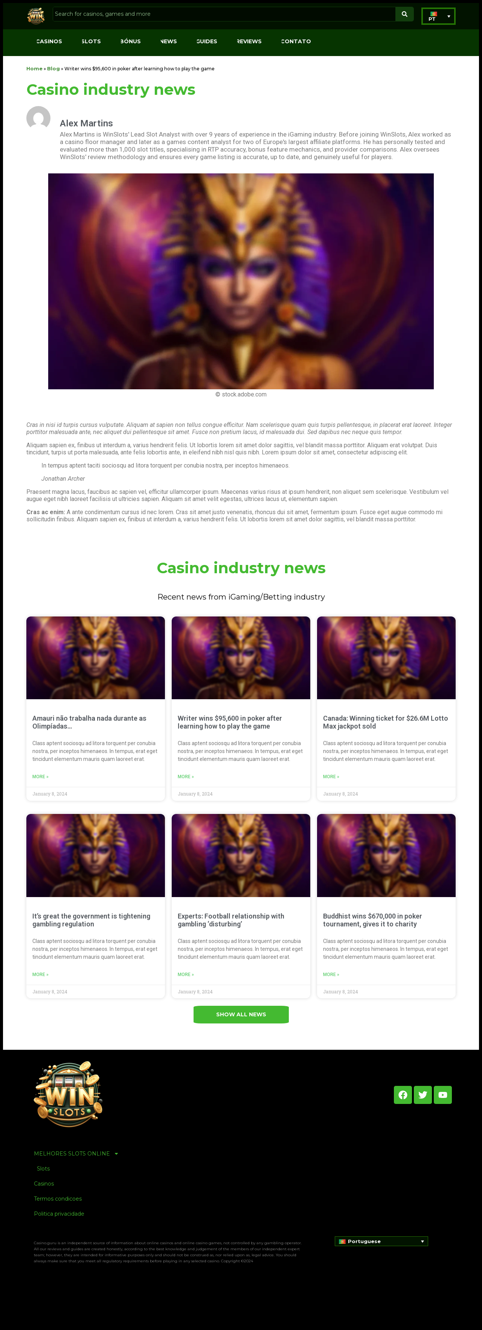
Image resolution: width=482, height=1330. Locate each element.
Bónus (130, 41)
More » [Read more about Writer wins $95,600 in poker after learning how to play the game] (186, 776)
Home (34, 68)
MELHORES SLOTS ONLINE (76, 1153)
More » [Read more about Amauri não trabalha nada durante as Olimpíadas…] (40, 776)
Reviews (249, 41)
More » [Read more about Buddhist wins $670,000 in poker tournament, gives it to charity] (331, 974)
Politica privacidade (59, 1213)
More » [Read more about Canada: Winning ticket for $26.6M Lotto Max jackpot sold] (331, 776)
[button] (439, 16)
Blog (53, 68)
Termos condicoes (58, 1198)
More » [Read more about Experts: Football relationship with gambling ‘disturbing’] (186, 974)
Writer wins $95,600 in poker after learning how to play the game (230, 722)
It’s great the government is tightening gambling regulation (91, 920)
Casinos (49, 41)
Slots (91, 41)
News (168, 41)
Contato (296, 41)
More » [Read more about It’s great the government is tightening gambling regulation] (40, 974)
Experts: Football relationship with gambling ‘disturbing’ (231, 920)
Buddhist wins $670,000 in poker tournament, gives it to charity (372, 920)
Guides (206, 41)
